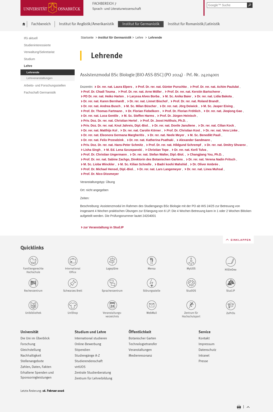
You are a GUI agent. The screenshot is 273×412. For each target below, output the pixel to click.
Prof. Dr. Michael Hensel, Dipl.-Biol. (108, 169)
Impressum (207, 344)
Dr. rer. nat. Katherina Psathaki (151, 140)
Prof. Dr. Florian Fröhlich (182, 111)
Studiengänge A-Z (87, 355)
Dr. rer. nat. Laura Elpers (114, 86)
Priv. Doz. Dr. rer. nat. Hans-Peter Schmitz (113, 145)
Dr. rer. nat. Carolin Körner (142, 130)
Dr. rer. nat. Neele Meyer (167, 135)
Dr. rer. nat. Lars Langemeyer (160, 169)
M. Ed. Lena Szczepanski (124, 149)
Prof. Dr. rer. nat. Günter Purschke (162, 86)
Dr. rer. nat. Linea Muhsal (205, 169)
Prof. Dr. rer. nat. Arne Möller (141, 91)
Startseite (87, 37)
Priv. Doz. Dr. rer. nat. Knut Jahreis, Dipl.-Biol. (116, 125)
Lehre (139, 37)
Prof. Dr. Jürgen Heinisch (178, 115)
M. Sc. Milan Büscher (141, 106)
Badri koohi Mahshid (172, 164)
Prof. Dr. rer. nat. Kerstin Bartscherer (193, 91)
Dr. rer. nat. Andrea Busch (102, 106)
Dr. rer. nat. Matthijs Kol (100, 130)
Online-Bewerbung (88, 344)
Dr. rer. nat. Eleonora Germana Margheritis (113, 135)
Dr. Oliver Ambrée (205, 164)
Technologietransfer (143, 344)
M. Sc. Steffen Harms (139, 115)
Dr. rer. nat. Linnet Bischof (148, 101)
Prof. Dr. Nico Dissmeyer (101, 174)
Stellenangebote (32, 361)
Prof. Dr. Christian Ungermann (105, 154)
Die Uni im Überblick (35, 338)
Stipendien (82, 350)
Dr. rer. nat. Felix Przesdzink (103, 140)
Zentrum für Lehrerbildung (93, 378)
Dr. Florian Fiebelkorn (143, 111)
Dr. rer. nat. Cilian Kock (217, 125)
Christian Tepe (158, 149)
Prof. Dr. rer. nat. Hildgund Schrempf (175, 145)
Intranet (204, 355)
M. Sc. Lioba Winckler (99, 164)
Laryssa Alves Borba (144, 96)
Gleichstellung (30, 350)
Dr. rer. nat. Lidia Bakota (214, 96)
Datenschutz (207, 350)
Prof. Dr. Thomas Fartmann (102, 111)
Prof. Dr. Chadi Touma (99, 91)
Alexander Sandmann (194, 140)
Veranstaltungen (140, 350)
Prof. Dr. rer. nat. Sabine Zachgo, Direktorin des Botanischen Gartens (133, 159)
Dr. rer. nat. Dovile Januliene (174, 125)
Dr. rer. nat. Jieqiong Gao (224, 111)
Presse (203, 361)
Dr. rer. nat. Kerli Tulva (190, 149)
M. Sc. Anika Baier (178, 96)
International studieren (91, 338)
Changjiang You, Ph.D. (206, 154)
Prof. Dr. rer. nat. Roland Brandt (196, 101)
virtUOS (80, 367)
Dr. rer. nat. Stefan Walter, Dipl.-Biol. (158, 154)
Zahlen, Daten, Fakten (35, 367)
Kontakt (204, 338)
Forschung (27, 344)
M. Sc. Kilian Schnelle (135, 164)
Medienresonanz (140, 355)
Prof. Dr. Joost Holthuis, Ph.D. (164, 120)
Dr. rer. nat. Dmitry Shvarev (226, 145)
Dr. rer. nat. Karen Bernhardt (103, 101)
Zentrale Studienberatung (93, 372)
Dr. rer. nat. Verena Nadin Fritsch (212, 159)
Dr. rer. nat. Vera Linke (221, 130)
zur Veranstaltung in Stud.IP (103, 227)
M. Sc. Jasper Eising (218, 106)
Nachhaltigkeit (30, 355)
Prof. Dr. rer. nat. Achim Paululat (216, 86)
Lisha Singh (92, 149)
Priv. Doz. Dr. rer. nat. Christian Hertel (110, 120)
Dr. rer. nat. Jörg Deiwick (180, 106)
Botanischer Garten (142, 338)
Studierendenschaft (89, 361)
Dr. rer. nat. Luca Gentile (100, 115)
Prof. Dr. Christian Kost (183, 130)
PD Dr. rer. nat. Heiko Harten (103, 96)
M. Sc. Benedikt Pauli (205, 135)
